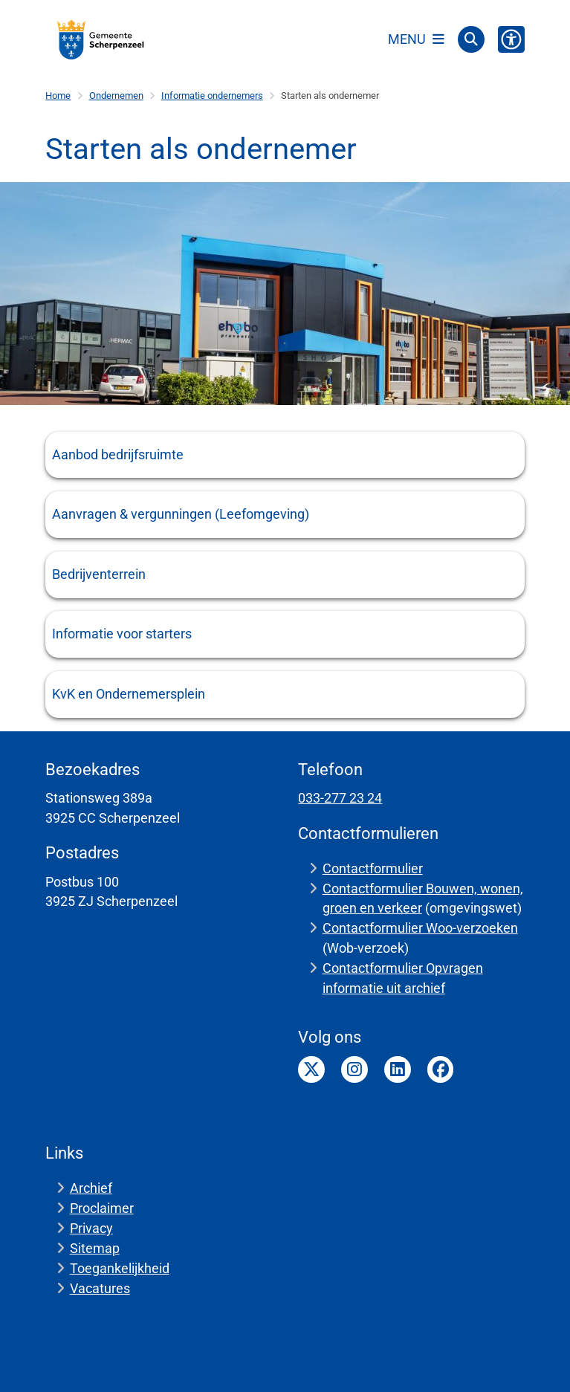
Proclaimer (102, 1208)
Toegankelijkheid (119, 1268)
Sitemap (95, 1248)
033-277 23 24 (340, 798)
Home (58, 95)
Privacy (91, 1228)
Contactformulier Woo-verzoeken (420, 928)
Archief (91, 1188)
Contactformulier (373, 868)
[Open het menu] (416, 39)
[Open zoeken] (471, 39)
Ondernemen (116, 95)
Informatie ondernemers (212, 95)
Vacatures (100, 1288)
